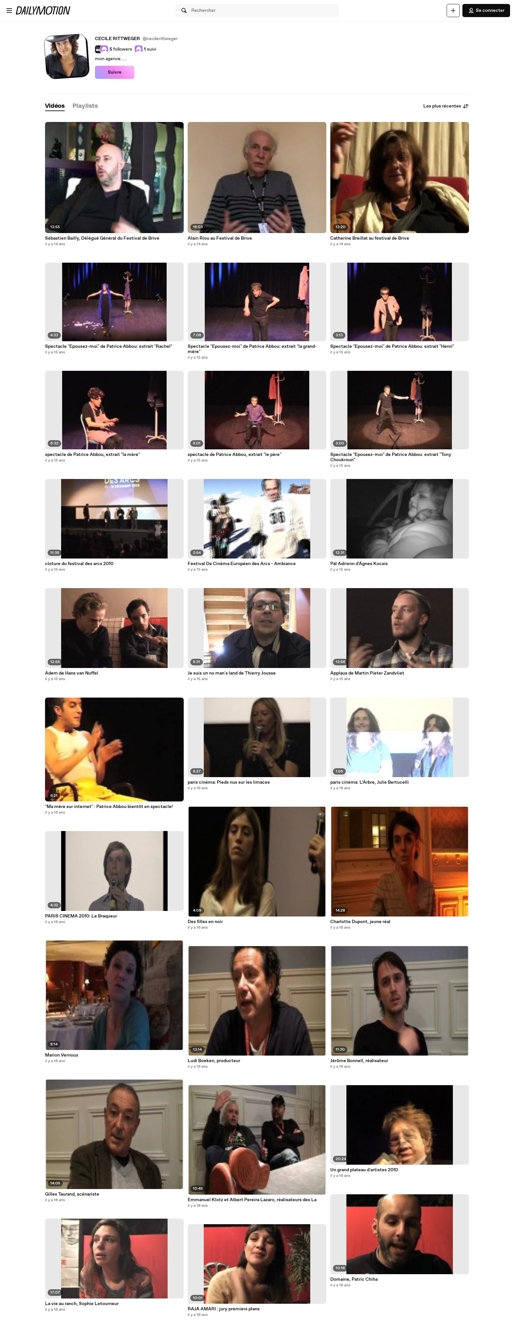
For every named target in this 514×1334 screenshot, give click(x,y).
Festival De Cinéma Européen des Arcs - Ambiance (242, 563)
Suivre (115, 72)
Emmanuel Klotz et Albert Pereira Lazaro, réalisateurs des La (252, 1200)
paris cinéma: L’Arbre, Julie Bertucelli (369, 782)
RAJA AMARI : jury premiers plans (224, 1309)
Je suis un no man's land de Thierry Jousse (232, 673)
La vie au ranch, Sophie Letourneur (82, 1303)
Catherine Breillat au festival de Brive (369, 238)
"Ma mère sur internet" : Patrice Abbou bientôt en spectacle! (109, 806)
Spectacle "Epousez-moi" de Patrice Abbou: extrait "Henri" (392, 346)
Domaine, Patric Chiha (354, 1279)
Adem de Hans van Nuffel (71, 673)
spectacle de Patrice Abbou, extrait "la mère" (92, 454)
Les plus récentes (446, 106)
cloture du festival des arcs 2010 (79, 563)
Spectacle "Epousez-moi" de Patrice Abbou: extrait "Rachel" (108, 346)
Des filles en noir (205, 921)
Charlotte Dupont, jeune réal (360, 921)
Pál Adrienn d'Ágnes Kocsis (359, 563)
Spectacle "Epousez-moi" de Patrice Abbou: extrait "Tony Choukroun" (390, 457)
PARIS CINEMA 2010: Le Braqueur (81, 916)
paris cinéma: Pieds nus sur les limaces (229, 782)
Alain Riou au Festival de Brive (220, 238)
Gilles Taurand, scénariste (72, 1194)
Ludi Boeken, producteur (214, 1060)
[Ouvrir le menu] (9, 10)
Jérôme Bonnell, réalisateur (359, 1060)
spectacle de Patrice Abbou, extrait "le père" (234, 454)
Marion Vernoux (61, 1055)
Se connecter (486, 10)
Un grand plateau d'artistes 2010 (364, 1170)
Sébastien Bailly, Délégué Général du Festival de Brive (102, 238)
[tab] (55, 106)
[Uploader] (453, 10)
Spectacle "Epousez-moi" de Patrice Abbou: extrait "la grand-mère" (252, 349)
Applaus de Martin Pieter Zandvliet (367, 673)
